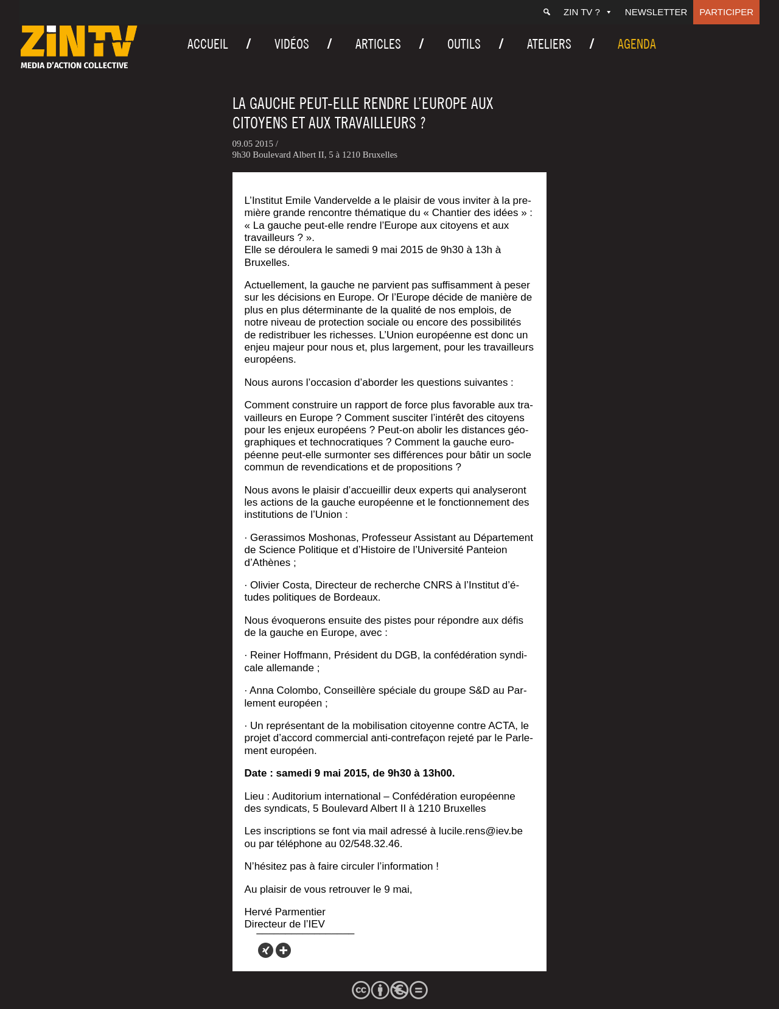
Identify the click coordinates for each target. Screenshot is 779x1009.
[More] (283, 950)
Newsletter (656, 12)
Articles (378, 44)
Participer (726, 12)
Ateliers (549, 44)
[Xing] (265, 950)
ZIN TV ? (588, 12)
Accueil (207, 44)
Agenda (637, 44)
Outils (464, 44)
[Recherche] (546, 12)
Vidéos (291, 44)
